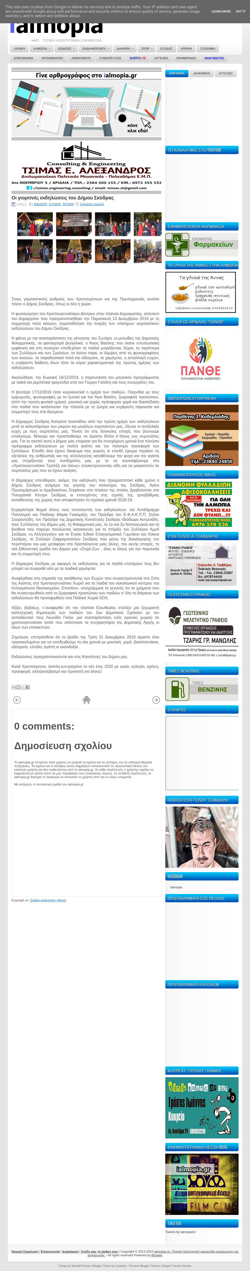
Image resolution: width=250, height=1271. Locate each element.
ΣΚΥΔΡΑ (67, 204)
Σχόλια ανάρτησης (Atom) (48, 900)
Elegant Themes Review (176, 1265)
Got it (241, 11)
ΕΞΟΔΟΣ (55, 204)
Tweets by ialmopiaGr (180, 1232)
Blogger (156, 1255)
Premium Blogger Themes (144, 1265)
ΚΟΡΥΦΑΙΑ (177, 73)
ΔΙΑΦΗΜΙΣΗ (201, 73)
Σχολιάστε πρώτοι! (92, 204)
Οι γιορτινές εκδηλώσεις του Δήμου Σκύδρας (62, 197)
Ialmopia (176, 887)
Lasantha (120, 1265)
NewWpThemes (81, 1265)
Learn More (221, 11)
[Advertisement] (202, 110)
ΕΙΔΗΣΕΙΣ (40, 204)
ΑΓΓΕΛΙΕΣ (226, 73)
